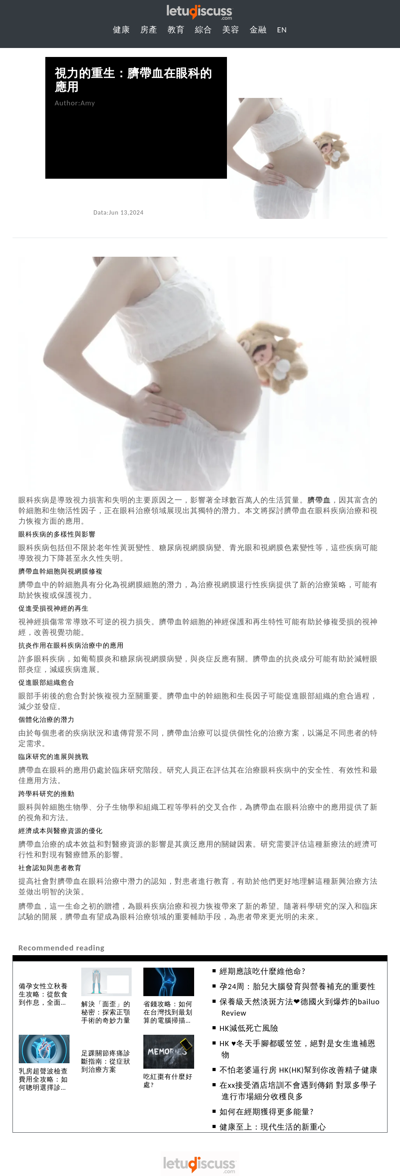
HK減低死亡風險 (249, 1028)
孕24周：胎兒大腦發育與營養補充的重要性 (298, 986)
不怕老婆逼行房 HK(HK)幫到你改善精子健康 (299, 1070)
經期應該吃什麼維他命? (262, 971)
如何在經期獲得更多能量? (267, 1111)
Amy (87, 102)
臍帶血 (319, 500)
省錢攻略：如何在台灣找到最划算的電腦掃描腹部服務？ (168, 1016)
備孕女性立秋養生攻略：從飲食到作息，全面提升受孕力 (43, 998)
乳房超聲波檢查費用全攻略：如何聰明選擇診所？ (43, 1083)
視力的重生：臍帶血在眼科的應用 (133, 80)
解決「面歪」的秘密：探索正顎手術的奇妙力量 (105, 1012)
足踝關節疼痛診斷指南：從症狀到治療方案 (105, 1061)
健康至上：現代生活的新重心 (273, 1127)
